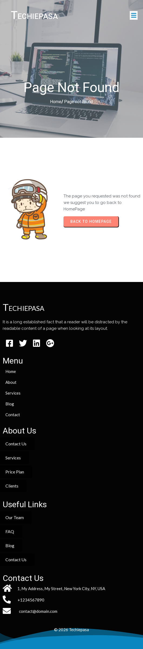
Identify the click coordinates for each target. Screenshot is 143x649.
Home (55, 101)
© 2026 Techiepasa (71, 629)
